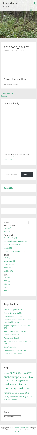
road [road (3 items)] (11, 396)
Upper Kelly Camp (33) (12, 245)
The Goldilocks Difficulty (13, 316)
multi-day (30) (9, 268)
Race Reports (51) (10, 238)
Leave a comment (12, 84)
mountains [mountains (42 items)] (18, 384)
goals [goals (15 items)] (9, 380)
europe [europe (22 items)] (15, 377)
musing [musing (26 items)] (21, 388)
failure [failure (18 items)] (23, 377)
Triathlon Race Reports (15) (14, 251)
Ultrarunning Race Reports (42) (15, 241)
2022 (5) (7, 287)
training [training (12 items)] (22, 396)
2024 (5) (7, 281)
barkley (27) (8, 271)
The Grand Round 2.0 (12, 335)
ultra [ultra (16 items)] (29, 396)
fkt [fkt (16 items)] (28, 377)
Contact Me (8, 188)
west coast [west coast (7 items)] (8, 399)
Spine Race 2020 (10, 347)
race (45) (7, 258)
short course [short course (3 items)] (15, 396)
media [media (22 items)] (7, 384)
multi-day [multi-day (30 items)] (10, 388)
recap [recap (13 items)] (6, 396)
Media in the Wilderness (13, 354)
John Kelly (21, 51)
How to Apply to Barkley (13, 310)
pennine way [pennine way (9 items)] (17, 393)
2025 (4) (7, 277)
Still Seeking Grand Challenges (15, 331)
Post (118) (7, 228)
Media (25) (8, 248)
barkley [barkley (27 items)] (14, 373)
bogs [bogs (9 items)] (21, 373)
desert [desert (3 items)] (25, 373)
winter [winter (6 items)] (14, 399)
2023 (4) (7, 284)
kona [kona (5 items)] (14, 381)
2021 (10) (7, 291)
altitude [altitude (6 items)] (6, 373)
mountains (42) (9, 261)
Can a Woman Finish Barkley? (15, 350)
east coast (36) (9, 264)
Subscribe (27, 174)
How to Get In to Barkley (13, 313)
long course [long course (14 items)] (22, 380)
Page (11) (7, 232)
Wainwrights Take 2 (11, 338)
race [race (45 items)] (26, 392)
